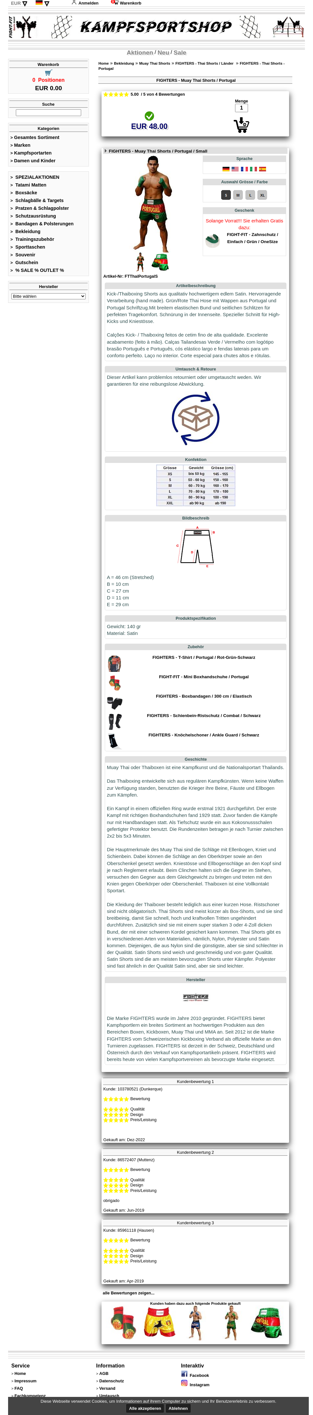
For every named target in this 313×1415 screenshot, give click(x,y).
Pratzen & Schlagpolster (39, 208)
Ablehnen (178, 1408)
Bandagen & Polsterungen (41, 223)
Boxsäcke (23, 192)
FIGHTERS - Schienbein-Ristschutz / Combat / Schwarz (204, 715)
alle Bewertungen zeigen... (129, 1293)
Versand (107, 1388)
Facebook (195, 1375)
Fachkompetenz (30, 1395)
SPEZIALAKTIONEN (34, 177)
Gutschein (24, 262)
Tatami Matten (28, 185)
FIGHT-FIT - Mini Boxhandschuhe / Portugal (204, 676)
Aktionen (140, 52)
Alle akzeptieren (145, 1408)
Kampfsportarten (31, 152)
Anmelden (85, 3)
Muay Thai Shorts (154, 63)
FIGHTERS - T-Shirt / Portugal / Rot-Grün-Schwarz (203, 657)
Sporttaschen (27, 247)
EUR (16, 3)
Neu (163, 52)
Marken (20, 145)
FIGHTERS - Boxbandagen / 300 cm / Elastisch (204, 696)
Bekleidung (25, 231)
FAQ (19, 1388)
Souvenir (22, 254)
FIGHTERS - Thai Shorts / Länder (205, 63)
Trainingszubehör (32, 239)
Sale (180, 52)
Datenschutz (111, 1380)
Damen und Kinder (33, 160)
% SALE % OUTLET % (37, 270)
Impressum (26, 1380)
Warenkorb (126, 3)
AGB (103, 1373)
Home (103, 63)
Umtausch (109, 1395)
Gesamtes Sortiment (34, 137)
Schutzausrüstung (33, 216)
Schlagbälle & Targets (37, 200)
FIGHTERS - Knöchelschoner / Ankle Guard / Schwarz (203, 735)
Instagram (195, 1384)
